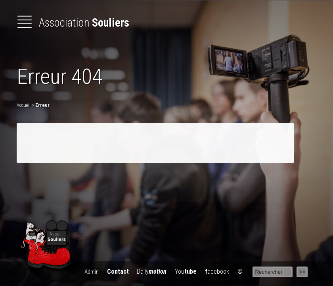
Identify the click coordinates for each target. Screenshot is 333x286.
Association (73, 22)
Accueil (24, 105)
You (186, 271)
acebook (217, 271)
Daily (151, 271)
